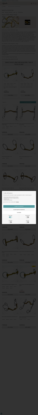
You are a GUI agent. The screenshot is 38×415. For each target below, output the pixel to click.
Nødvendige (10, 216)
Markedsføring (27, 216)
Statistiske (27, 221)
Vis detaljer (19, 212)
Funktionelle (10, 221)
